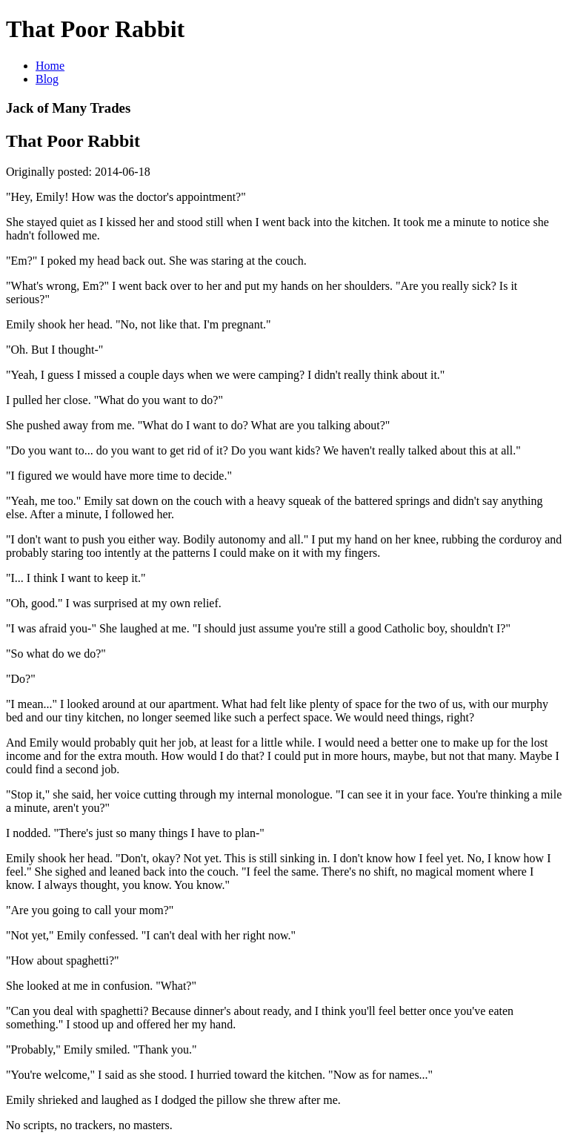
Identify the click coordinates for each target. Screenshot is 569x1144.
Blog (47, 79)
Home (50, 65)
